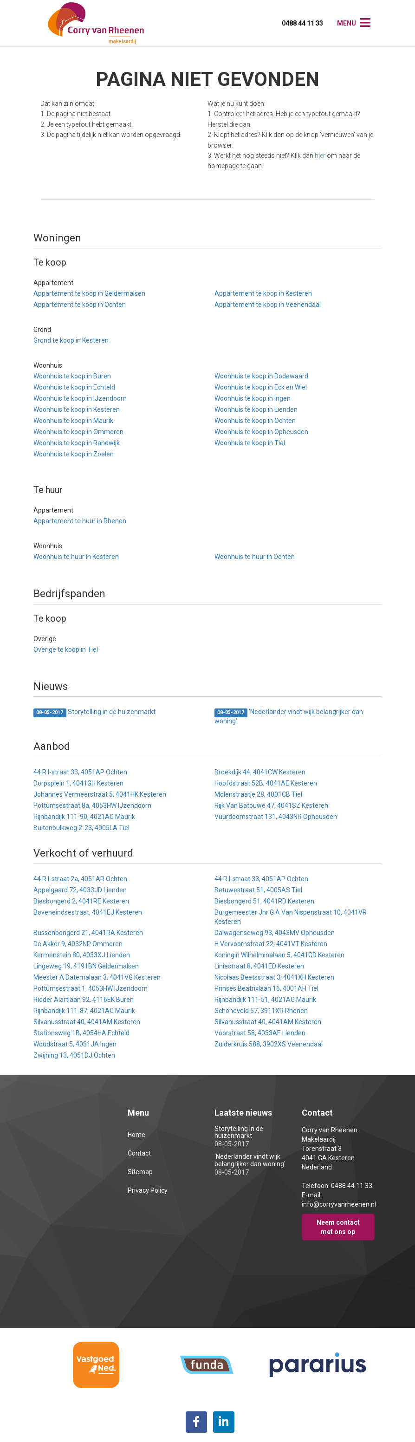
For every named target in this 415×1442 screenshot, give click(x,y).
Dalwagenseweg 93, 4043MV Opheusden (274, 932)
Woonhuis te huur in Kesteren (76, 556)
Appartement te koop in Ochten (79, 304)
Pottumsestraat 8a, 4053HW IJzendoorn (92, 805)
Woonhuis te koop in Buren (72, 376)
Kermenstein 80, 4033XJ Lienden (81, 955)
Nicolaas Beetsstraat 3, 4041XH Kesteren (274, 977)
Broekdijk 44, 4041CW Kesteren (259, 772)
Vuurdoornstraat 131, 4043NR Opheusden (275, 816)
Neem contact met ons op (338, 1227)
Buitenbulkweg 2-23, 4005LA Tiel (81, 827)
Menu (346, 23)
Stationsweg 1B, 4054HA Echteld (81, 1033)
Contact (139, 1153)
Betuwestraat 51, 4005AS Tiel (258, 890)
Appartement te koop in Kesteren (263, 293)
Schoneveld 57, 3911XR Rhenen (261, 1010)
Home (136, 1134)
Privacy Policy (148, 1190)
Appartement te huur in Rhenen (79, 521)
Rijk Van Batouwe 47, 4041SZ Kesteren (271, 805)
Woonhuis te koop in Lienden (256, 409)
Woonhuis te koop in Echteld (74, 387)
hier (320, 155)
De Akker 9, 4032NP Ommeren (78, 944)
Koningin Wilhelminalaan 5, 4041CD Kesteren (279, 955)
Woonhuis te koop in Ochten (255, 420)
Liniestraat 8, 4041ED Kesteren (259, 966)
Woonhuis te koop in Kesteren (76, 409)
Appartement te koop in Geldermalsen (89, 293)
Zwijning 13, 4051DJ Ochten (74, 1055)
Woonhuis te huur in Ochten (254, 556)
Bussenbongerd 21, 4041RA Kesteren (88, 932)
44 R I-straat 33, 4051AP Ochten (80, 772)
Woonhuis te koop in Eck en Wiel (260, 387)
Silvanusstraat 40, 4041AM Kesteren (86, 1022)
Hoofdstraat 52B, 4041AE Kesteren (265, 783)
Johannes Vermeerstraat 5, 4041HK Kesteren (99, 794)
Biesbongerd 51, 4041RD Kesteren (264, 901)
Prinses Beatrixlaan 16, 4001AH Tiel (266, 988)
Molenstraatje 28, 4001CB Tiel (258, 794)
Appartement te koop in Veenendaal (267, 304)
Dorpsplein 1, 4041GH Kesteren (78, 783)
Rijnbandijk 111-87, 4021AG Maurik (84, 1010)
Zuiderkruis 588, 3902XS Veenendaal (268, 1044)
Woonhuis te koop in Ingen (252, 398)
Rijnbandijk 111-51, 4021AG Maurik (265, 999)
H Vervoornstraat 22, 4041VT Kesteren (270, 944)
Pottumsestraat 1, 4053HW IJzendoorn (90, 988)
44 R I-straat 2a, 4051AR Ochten (80, 879)
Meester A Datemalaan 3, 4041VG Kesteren (97, 977)
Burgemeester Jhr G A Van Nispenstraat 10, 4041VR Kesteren (290, 917)
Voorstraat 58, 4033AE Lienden (259, 1033)
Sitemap (140, 1172)
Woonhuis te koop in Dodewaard (261, 376)
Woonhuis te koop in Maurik (73, 420)
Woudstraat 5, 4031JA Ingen (75, 1044)
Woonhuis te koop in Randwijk (76, 443)
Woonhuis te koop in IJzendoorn (80, 398)
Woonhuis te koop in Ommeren (78, 431)
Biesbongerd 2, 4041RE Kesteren (81, 901)
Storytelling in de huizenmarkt (94, 712)
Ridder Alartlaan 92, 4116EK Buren (83, 999)
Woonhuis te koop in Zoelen (73, 454)
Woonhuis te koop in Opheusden (261, 431)
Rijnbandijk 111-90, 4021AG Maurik (84, 816)
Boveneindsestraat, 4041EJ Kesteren (87, 912)
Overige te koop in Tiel (65, 649)
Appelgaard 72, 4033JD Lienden (80, 890)
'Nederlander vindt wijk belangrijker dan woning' (288, 716)
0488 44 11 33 (302, 23)
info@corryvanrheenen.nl (339, 1204)
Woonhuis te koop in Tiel (249, 443)
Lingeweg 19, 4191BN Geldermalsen (86, 966)
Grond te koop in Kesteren (71, 340)
